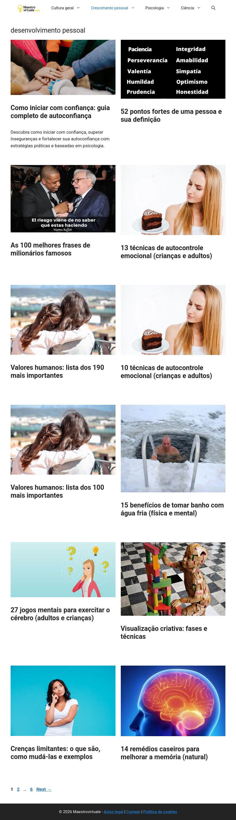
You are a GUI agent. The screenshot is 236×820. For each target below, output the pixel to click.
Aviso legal (113, 811)
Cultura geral (68, 8)
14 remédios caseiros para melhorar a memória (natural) (164, 753)
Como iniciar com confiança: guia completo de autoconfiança (60, 112)
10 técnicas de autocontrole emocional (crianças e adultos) (166, 372)
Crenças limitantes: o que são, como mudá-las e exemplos (55, 753)
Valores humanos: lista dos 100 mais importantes (57, 491)
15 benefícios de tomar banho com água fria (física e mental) (172, 509)
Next (44, 789)
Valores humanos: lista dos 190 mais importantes (57, 371)
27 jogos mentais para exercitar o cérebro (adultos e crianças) (60, 614)
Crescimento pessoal (115, 8)
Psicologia (160, 8)
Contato (133, 811)
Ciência (193, 8)
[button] (213, 8)
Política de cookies (160, 811)
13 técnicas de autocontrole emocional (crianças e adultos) (166, 252)
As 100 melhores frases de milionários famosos (50, 249)
